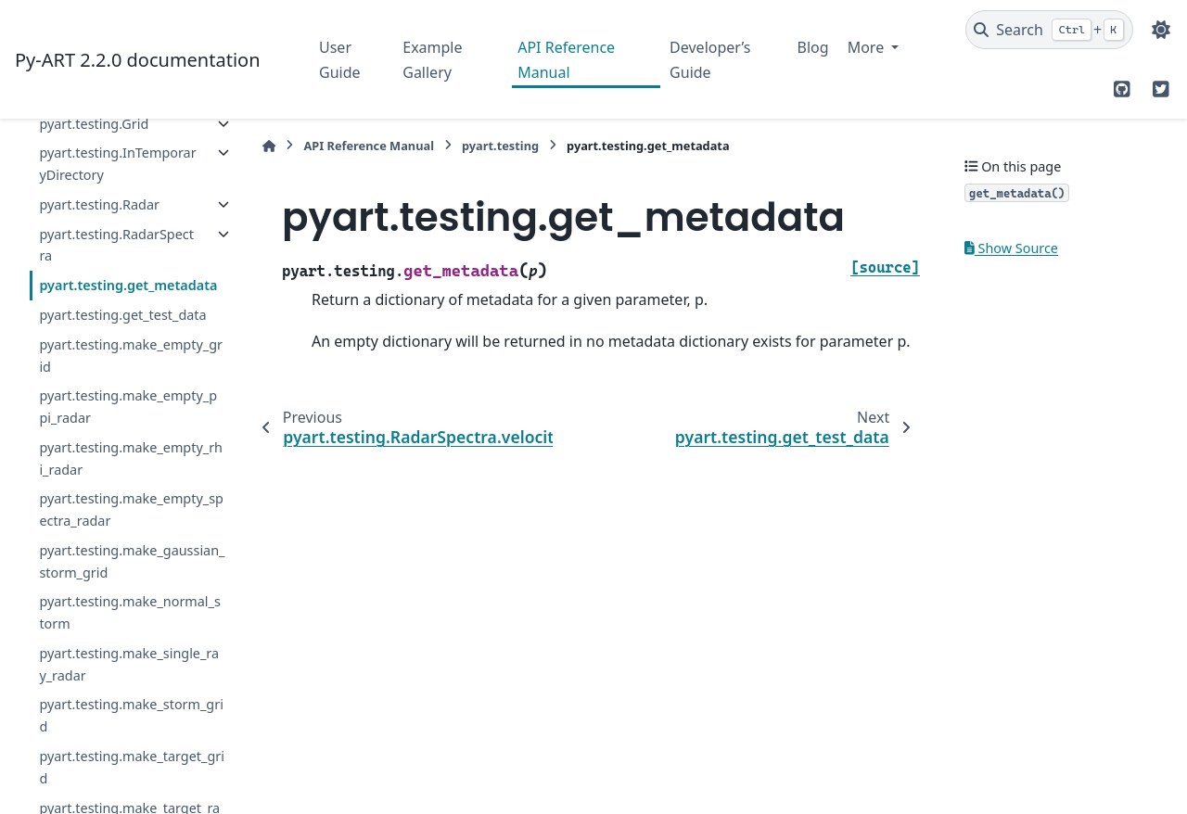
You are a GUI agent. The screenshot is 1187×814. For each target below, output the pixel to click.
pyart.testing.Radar (99, 204)
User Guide (340, 59)
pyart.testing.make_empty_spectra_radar (131, 509)
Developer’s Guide (710, 59)
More (868, 47)
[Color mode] (1161, 29)
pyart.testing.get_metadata (128, 285)
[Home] (268, 146)
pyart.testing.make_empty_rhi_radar (131, 458)
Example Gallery (432, 59)
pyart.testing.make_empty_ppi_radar (128, 406)
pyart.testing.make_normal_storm (129, 612)
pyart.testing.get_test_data (122, 315)
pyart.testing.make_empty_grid (131, 355)
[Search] (1049, 29)
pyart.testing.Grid (93, 124)
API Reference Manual (566, 59)
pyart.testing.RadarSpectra (116, 245)
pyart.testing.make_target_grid (131, 767)
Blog (813, 47)
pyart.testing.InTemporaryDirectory (117, 164)
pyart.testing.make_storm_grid (131, 715)
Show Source (1011, 248)
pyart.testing (500, 145)
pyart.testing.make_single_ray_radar (129, 664)
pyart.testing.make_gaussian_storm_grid (131, 561)
